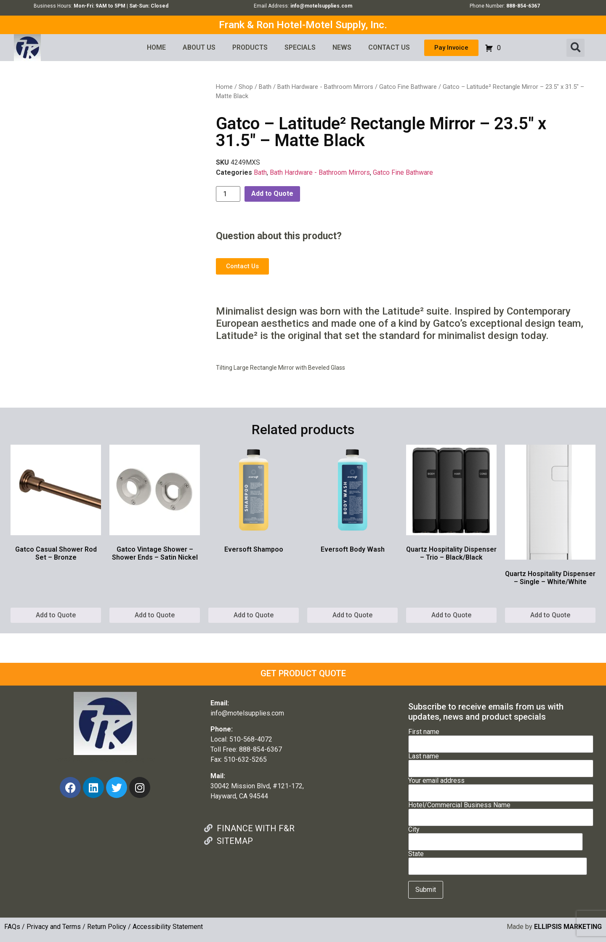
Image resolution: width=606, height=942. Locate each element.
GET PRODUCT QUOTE (303, 673)
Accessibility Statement (168, 927)
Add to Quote (272, 193)
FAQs (12, 927)
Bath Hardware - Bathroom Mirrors (325, 87)
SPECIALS (300, 47)
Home (224, 87)
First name (500, 738)
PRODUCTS (250, 47)
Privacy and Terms (54, 927)
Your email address (500, 787)
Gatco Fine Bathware (408, 87)
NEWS (341, 47)
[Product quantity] (228, 194)
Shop (246, 87)
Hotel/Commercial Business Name (500, 811)
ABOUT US (199, 47)
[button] (575, 48)
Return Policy (106, 927)
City (495, 836)
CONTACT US (389, 47)
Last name (500, 762)
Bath (265, 87)
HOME (156, 47)
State (497, 860)
